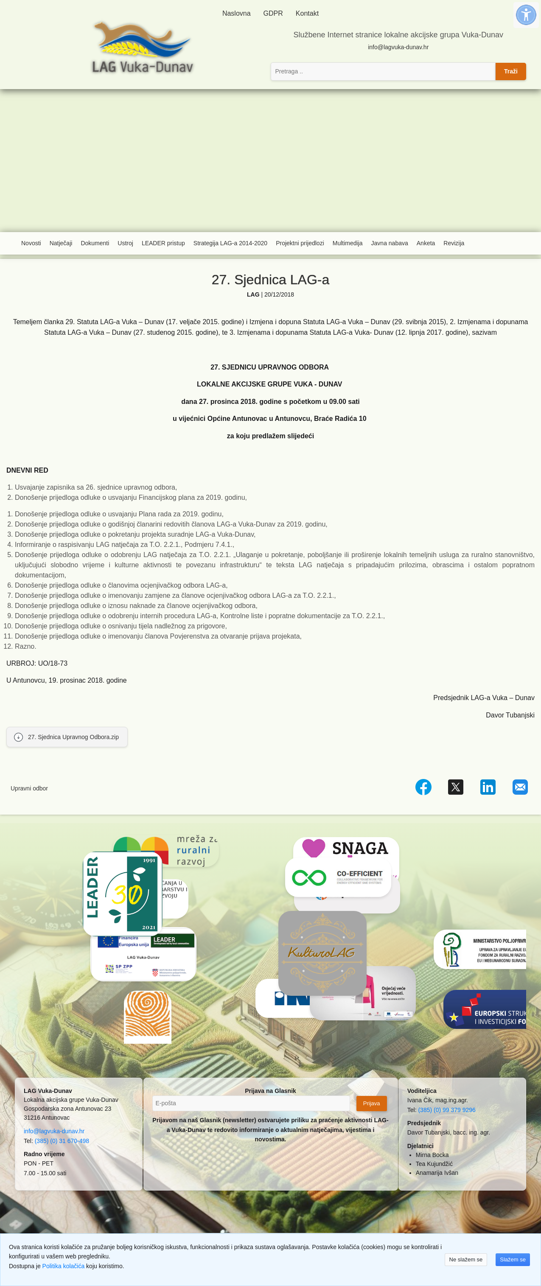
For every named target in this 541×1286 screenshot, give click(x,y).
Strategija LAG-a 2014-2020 (230, 243)
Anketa (426, 243)
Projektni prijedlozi (300, 243)
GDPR (273, 13)
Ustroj (125, 243)
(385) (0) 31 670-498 (62, 1141)
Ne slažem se (466, 1259)
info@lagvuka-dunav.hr (398, 47)
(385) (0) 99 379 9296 (446, 1110)
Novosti (31, 243)
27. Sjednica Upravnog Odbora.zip (73, 737)
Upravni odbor (29, 788)
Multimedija (348, 243)
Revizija (453, 243)
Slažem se (513, 1259)
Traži (511, 71)
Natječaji (61, 243)
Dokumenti (95, 243)
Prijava (371, 1103)
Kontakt (307, 13)
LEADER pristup (163, 243)
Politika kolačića (63, 1266)
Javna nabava (389, 243)
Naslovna (236, 13)
